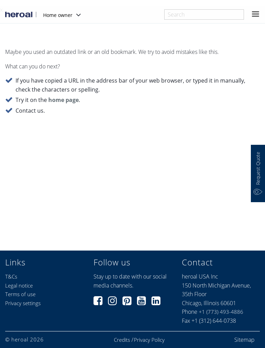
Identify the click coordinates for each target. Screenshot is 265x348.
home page (63, 100)
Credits (122, 339)
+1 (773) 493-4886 (221, 311)
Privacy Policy (149, 339)
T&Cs (11, 276)
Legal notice (19, 285)
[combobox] (204, 14)
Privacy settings (23, 303)
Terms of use (20, 294)
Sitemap (244, 339)
